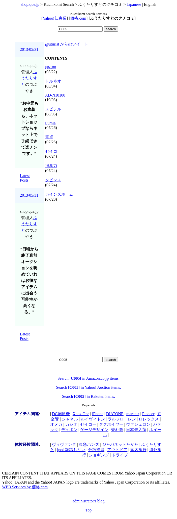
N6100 (50, 67)
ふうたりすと (29, 78)
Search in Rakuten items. (88, 396)
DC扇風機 (61, 414)
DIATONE (115, 414)
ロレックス (149, 419)
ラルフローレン (122, 419)
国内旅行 (138, 450)
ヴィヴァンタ (64, 444)
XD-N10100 (55, 95)
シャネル (70, 419)
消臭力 (51, 165)
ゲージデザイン (94, 429)
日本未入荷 (136, 429)
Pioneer (148, 414)
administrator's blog (89, 501)
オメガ (56, 424)
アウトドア (117, 450)
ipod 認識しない (71, 450)
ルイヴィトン (93, 419)
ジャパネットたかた (120, 444)
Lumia (50, 123)
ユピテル (53, 109)
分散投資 (96, 450)
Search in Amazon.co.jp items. (88, 378)
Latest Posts (25, 178)
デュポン (69, 429)
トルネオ (53, 81)
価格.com (78, 18)
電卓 (49, 137)
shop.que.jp (30, 4)
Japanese (134, 4)
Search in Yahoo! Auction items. (88, 387)
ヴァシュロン (138, 424)
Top (88, 510)
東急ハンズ (89, 444)
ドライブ (120, 455)
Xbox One (81, 414)
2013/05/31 (29, 49)
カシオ (71, 424)
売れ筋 (117, 429)
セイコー (53, 151)
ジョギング (99, 455)
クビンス (53, 180)
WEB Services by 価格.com (25, 487)
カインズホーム (59, 194)
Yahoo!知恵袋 (54, 18)
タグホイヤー (111, 424)
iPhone (97, 414)
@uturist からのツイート (66, 44)
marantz (132, 414)
